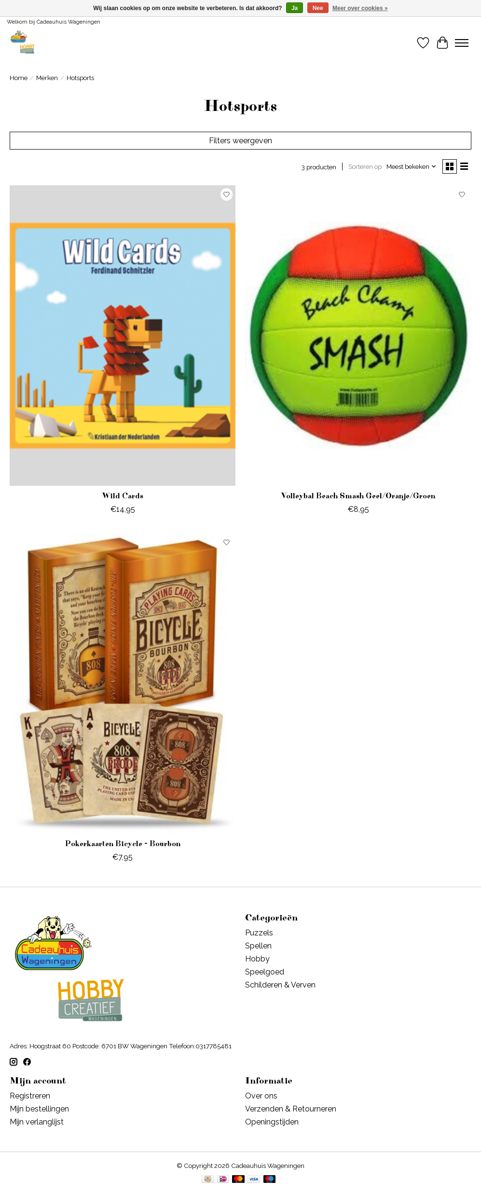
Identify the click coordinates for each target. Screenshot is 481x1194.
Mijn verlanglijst (37, 1121)
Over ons (261, 1095)
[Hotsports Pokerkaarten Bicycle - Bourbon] (122, 683)
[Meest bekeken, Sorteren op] (411, 166)
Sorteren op (365, 166)
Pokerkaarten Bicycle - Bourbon (122, 844)
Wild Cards (122, 496)
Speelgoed (264, 971)
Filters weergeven (240, 140)
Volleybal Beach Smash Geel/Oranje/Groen (358, 496)
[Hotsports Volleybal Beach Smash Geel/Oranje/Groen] (358, 335)
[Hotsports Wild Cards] (122, 335)
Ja (294, 8)
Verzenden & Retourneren (290, 1108)
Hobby (257, 958)
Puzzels (259, 932)
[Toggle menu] (461, 43)
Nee (318, 8)
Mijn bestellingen (39, 1108)
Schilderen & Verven (280, 984)
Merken (47, 78)
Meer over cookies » (360, 8)
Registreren (30, 1095)
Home (18, 78)
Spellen (258, 945)
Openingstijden (272, 1121)
